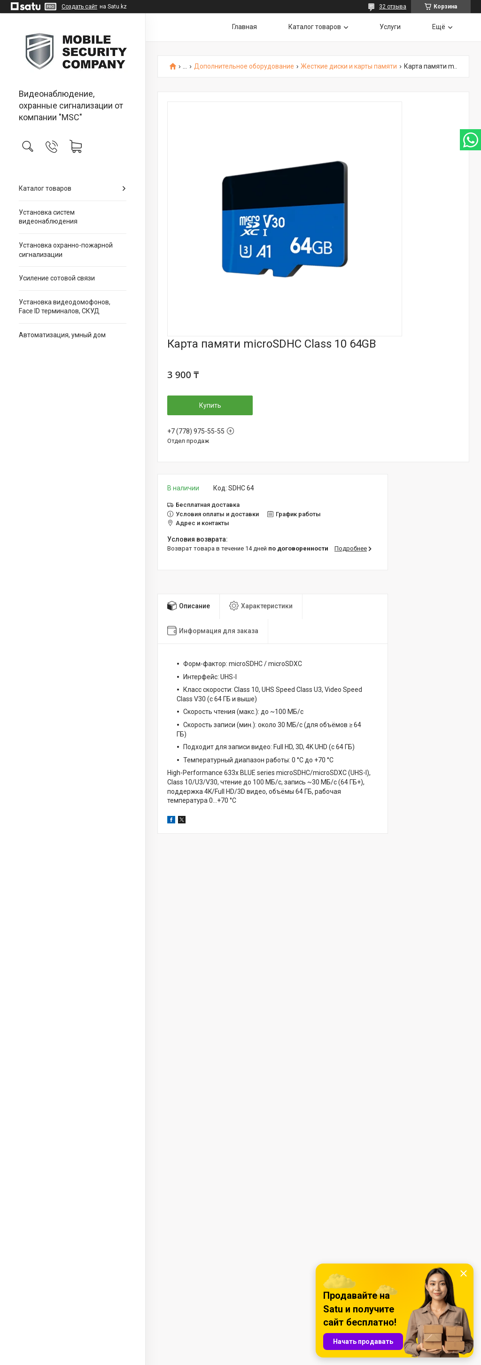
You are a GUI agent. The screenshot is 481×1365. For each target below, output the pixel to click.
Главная (244, 27)
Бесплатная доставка (208, 504)
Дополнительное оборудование (244, 66)
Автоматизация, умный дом (62, 335)
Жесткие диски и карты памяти (349, 66)
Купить (210, 405)
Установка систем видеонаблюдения (48, 217)
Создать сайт (79, 6)
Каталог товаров (45, 188)
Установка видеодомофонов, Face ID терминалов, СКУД (64, 306)
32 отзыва (392, 6)
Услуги (390, 27)
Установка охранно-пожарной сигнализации (66, 249)
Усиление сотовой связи (57, 278)
